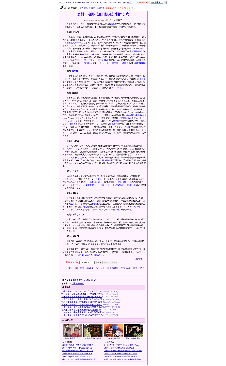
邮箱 (120, 3)
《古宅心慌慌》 (84, 255)
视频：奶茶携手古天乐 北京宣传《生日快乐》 (81, 297)
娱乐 (74, 3)
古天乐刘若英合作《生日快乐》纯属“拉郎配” (81, 305)
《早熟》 (125, 63)
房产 (101, 3)
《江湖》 (115, 63)
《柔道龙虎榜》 (91, 185)
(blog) (77, 43)
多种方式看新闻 (112, 268)
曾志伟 (112, 24)
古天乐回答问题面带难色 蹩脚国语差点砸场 (80, 310)
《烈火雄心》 (69, 179)
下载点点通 (126, 268)
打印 (136, 268)
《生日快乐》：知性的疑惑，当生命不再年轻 (81, 291)
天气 (114, 3)
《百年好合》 (118, 185)
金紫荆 (94, 204)
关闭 (142, 268)
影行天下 (79, 268)
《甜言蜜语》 (95, 182)
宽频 (92, 3)
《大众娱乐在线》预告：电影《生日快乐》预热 (82, 299)
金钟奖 (118, 209)
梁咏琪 (128, 127)
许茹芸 (123, 118)
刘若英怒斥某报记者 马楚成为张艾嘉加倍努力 (81, 294)
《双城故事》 (137, 51)
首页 (61, 3)
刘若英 (139, 115)
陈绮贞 (112, 124)
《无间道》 (88, 63)
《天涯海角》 (103, 60)
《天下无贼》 (69, 204)
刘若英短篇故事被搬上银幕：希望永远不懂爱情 (82, 312)
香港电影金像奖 (88, 54)
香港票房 (106, 160)
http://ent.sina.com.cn (91, 20)
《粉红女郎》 (75, 209)
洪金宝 (68, 43)
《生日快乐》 (77, 283)
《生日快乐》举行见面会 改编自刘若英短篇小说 (82, 307)
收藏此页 (89, 268)
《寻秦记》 (98, 179)
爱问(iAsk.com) (72, 262)
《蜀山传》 (122, 182)
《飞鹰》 (69, 149)
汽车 (96, 3)
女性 (110, 3)
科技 (83, 3)
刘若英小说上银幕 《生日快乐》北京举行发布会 (82, 302)
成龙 (73, 43)
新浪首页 (83, 8)
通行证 (129, 3)
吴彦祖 (116, 121)
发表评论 (138, 259)
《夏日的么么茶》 (77, 158)
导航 (124, 3)
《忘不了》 (105, 185)
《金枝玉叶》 (89, 60)
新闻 (65, 3)
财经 (79, 3)
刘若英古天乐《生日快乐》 (84, 280)
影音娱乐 (92, 8)
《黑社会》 (131, 185)
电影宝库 (100, 8)
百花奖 (84, 207)
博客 (88, 3)
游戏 (106, 3)
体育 (70, 3)
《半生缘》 (130, 115)
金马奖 (142, 79)
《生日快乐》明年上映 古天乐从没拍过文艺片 (81, 315)
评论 (71, 268)
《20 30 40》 (116, 88)
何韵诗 (72, 124)
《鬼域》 (97, 255)
